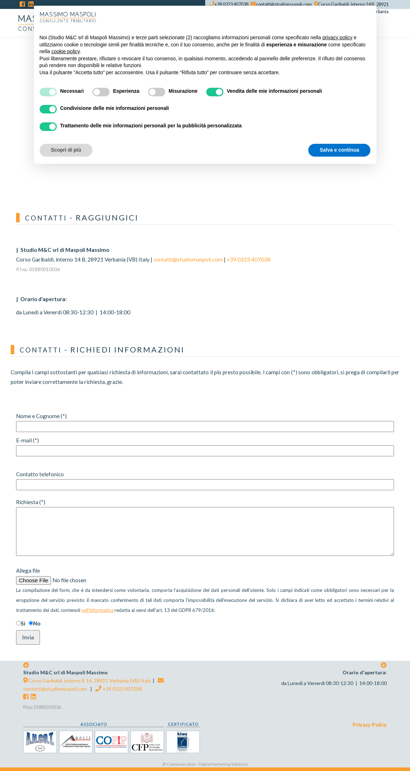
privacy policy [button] (337, 37)
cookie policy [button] (65, 51)
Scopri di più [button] (66, 150)
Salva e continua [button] (339, 150)
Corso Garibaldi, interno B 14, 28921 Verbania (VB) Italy (87, 681)
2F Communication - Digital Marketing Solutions (205, 764)
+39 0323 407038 (248, 259)
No (36, 623)
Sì (23, 623)
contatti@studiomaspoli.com (188, 259)
